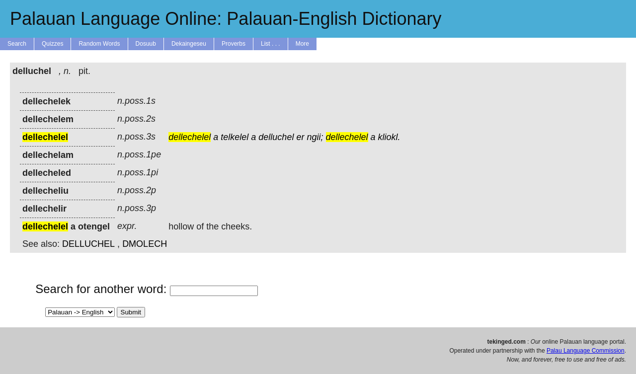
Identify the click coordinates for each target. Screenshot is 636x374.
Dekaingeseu (188, 43)
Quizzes (52, 43)
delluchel (276, 137)
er (300, 137)
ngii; (315, 137)
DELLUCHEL (88, 244)
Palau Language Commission (586, 350)
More (302, 43)
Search (16, 43)
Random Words (99, 43)
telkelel (234, 137)
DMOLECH (144, 244)
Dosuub (146, 43)
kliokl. (389, 137)
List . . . (270, 43)
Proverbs (233, 43)
